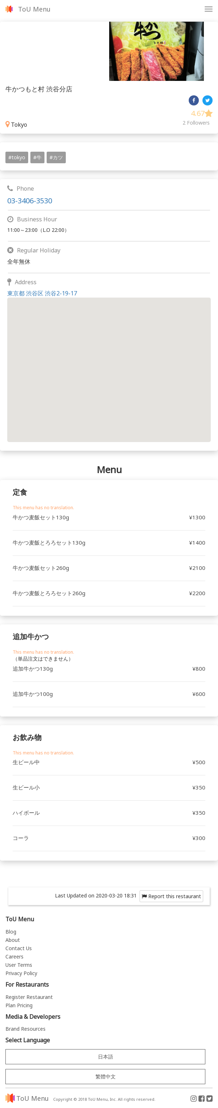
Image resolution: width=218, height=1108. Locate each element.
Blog (10, 931)
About (12, 939)
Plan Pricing (19, 1005)
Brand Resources (25, 1028)
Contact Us (18, 948)
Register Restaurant (29, 997)
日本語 (105, 1056)
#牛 (37, 157)
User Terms (18, 964)
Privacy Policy (21, 973)
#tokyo (16, 157)
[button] (109, 363)
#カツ (56, 157)
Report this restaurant (171, 896)
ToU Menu (34, 9)
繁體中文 (105, 1076)
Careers (14, 956)
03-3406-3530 (29, 200)
